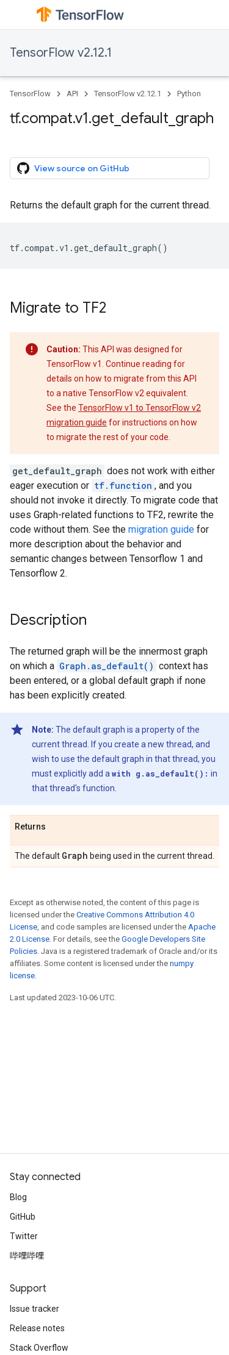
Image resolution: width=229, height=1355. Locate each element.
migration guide (161, 529)
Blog (18, 1197)
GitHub (22, 1217)
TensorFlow (30, 93)
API (72, 93)
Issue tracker (34, 1309)
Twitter (24, 1236)
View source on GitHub (73, 168)
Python (189, 93)
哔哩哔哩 (27, 1256)
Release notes (37, 1328)
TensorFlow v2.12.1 (61, 52)
